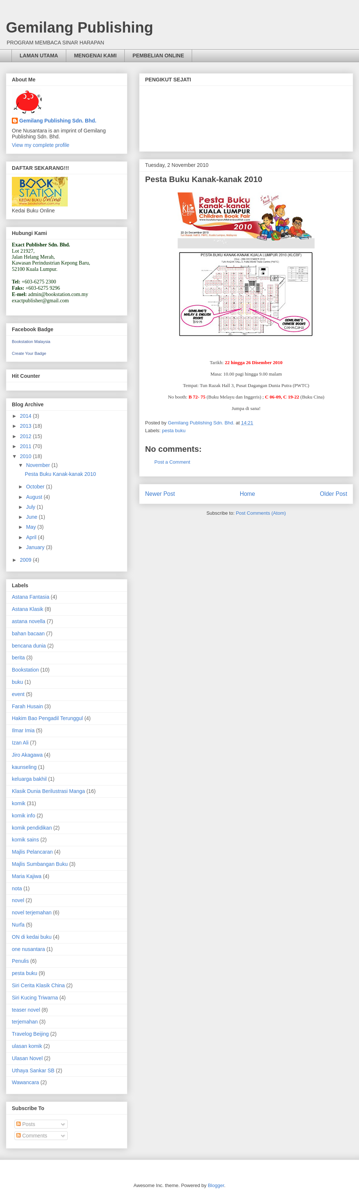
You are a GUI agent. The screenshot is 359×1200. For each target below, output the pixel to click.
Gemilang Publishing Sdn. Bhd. (57, 121)
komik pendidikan (32, 828)
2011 (26, 446)
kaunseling (24, 767)
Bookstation (25, 670)
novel (18, 900)
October (36, 487)
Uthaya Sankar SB (33, 1070)
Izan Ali (20, 743)
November (38, 465)
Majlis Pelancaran (32, 852)
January (36, 547)
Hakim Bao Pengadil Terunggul (47, 718)
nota (17, 888)
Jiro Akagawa (27, 755)
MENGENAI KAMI (95, 55)
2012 (26, 436)
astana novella (28, 621)
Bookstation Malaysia (31, 341)
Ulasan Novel (27, 1058)
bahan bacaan (28, 633)
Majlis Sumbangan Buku (40, 864)
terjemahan (25, 1022)
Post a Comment (172, 462)
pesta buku (174, 430)
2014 (26, 416)
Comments (31, 1136)
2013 (26, 426)
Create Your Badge (29, 353)
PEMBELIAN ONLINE (158, 55)
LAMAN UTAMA (39, 55)
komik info (23, 816)
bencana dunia (29, 646)
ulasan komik (27, 1046)
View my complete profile (40, 145)
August (34, 497)
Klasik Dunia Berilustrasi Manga (48, 791)
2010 (26, 456)
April (32, 537)
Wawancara (25, 1082)
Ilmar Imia (23, 730)
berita (18, 657)
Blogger (216, 1185)
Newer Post (160, 494)
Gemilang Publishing (79, 27)
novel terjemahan (31, 912)
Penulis (20, 961)
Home (247, 494)
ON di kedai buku (31, 937)
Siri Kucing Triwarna (35, 998)
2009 (26, 560)
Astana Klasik (27, 609)
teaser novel (26, 1010)
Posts (25, 1124)
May (31, 527)
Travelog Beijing (30, 1034)
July (31, 507)
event (18, 694)
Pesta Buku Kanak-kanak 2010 (60, 474)
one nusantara (28, 949)
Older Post (333, 494)
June (32, 517)
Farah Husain (27, 706)
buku (17, 682)
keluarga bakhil (29, 779)
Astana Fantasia (30, 597)
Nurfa (18, 925)
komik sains (25, 840)
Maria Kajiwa (26, 876)
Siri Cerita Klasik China (38, 985)
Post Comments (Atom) (261, 513)
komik (19, 803)
